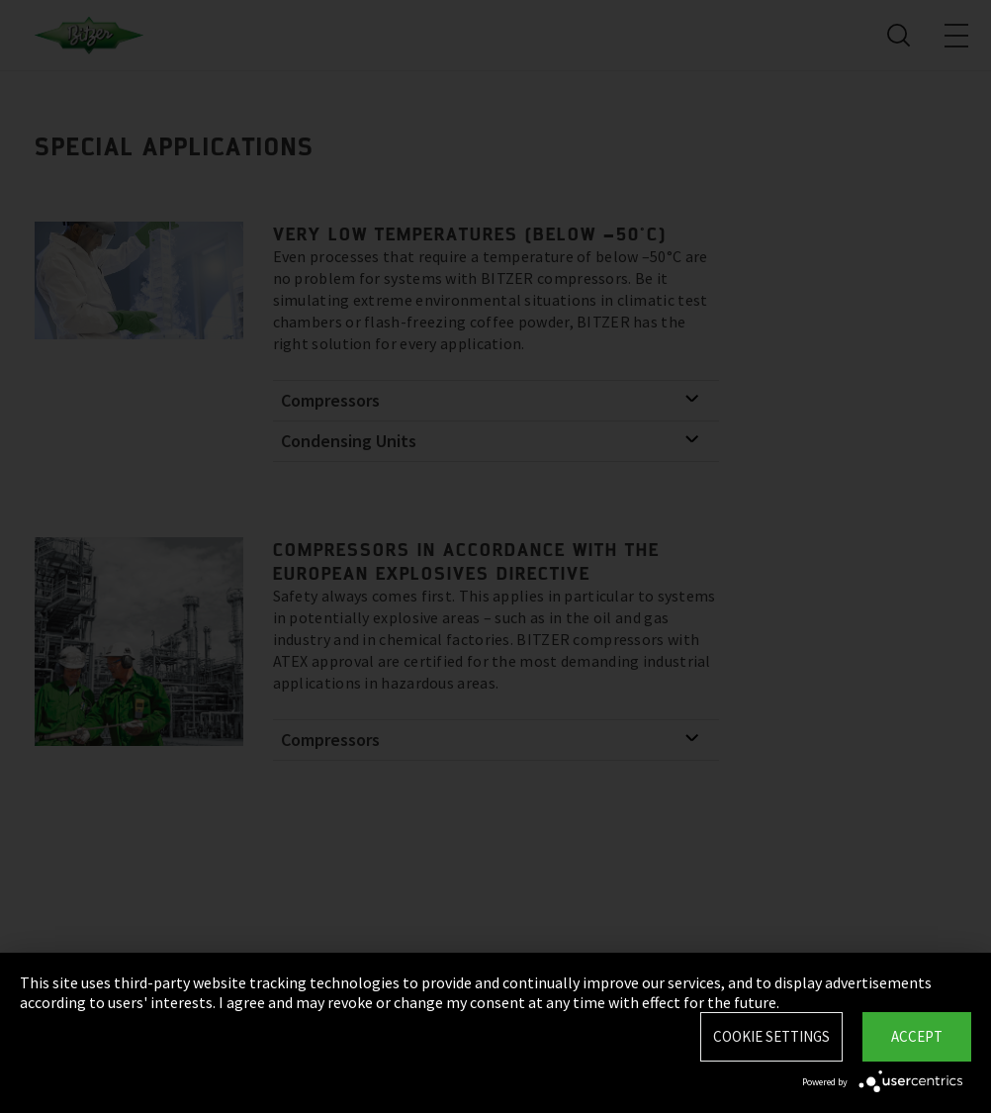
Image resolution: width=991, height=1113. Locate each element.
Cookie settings (771, 1036)
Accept (917, 1036)
